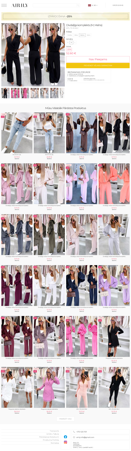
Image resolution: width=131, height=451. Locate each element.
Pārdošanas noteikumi (49, 437)
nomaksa (55, 443)
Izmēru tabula (52, 434)
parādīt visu (65, 419)
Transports (54, 431)
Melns (82, 35)
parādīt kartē (88, 447)
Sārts (88, 35)
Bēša (76, 35)
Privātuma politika (51, 440)
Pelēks (69, 35)
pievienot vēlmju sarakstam (98, 66)
